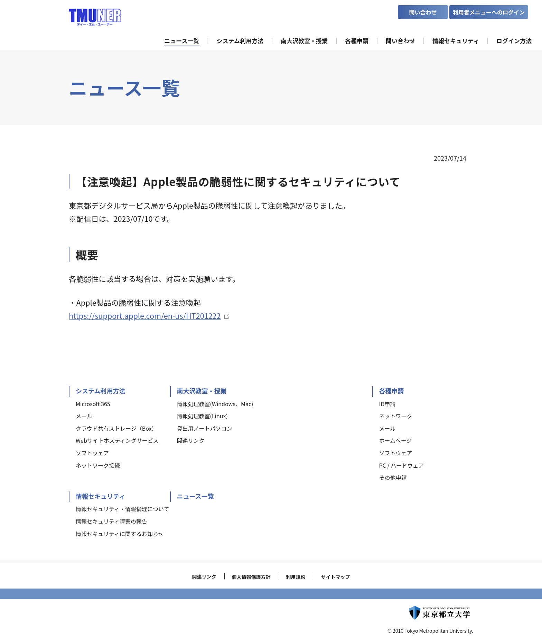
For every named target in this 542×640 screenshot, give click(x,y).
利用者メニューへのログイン (489, 12)
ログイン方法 (514, 40)
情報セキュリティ (100, 495)
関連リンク (204, 576)
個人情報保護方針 (251, 576)
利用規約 (296, 576)
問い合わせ (423, 12)
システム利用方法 (100, 390)
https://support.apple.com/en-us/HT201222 (145, 315)
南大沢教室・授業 (202, 390)
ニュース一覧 (195, 495)
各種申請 (391, 390)
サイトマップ (335, 576)
